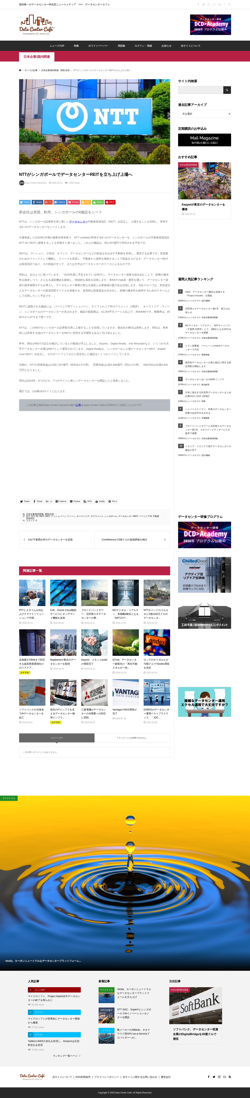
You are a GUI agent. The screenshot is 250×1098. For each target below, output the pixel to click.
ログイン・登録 (143, 45)
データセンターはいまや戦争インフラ (204, 379)
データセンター (78, 221)
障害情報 (205, 355)
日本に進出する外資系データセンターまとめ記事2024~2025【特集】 (208, 394)
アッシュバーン (58, 516)
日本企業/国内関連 (36, 56)
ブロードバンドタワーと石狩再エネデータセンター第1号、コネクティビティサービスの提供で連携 (208, 430)
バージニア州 (145, 516)
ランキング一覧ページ (65, 1055)
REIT (47, 516)
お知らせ (166, 45)
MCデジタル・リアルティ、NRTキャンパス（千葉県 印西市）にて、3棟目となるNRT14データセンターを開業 (208, 329)
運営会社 (166, 1077)
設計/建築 (206, 301)
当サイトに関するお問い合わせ (140, 1077)
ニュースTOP (56, 45)
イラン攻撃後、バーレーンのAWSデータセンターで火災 (207, 347)
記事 (78, 404)
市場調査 (205, 418)
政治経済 (205, 384)
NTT (28, 516)
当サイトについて (191, 45)
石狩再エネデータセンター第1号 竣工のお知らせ (207, 310)
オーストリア (83, 516)
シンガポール (110, 516)
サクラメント (97, 516)
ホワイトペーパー (98, 45)
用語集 (121, 45)
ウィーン (71, 516)
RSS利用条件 (83, 1077)
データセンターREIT (128, 516)
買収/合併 (49, 514)
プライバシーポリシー (106, 1077)
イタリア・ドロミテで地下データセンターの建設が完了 (208, 448)
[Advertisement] (122, 25)
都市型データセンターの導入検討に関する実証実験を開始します (208, 364)
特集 (76, 45)
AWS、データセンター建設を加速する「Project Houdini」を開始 (205, 294)
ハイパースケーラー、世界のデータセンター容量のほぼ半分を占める (208, 411)
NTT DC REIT (37, 516)
